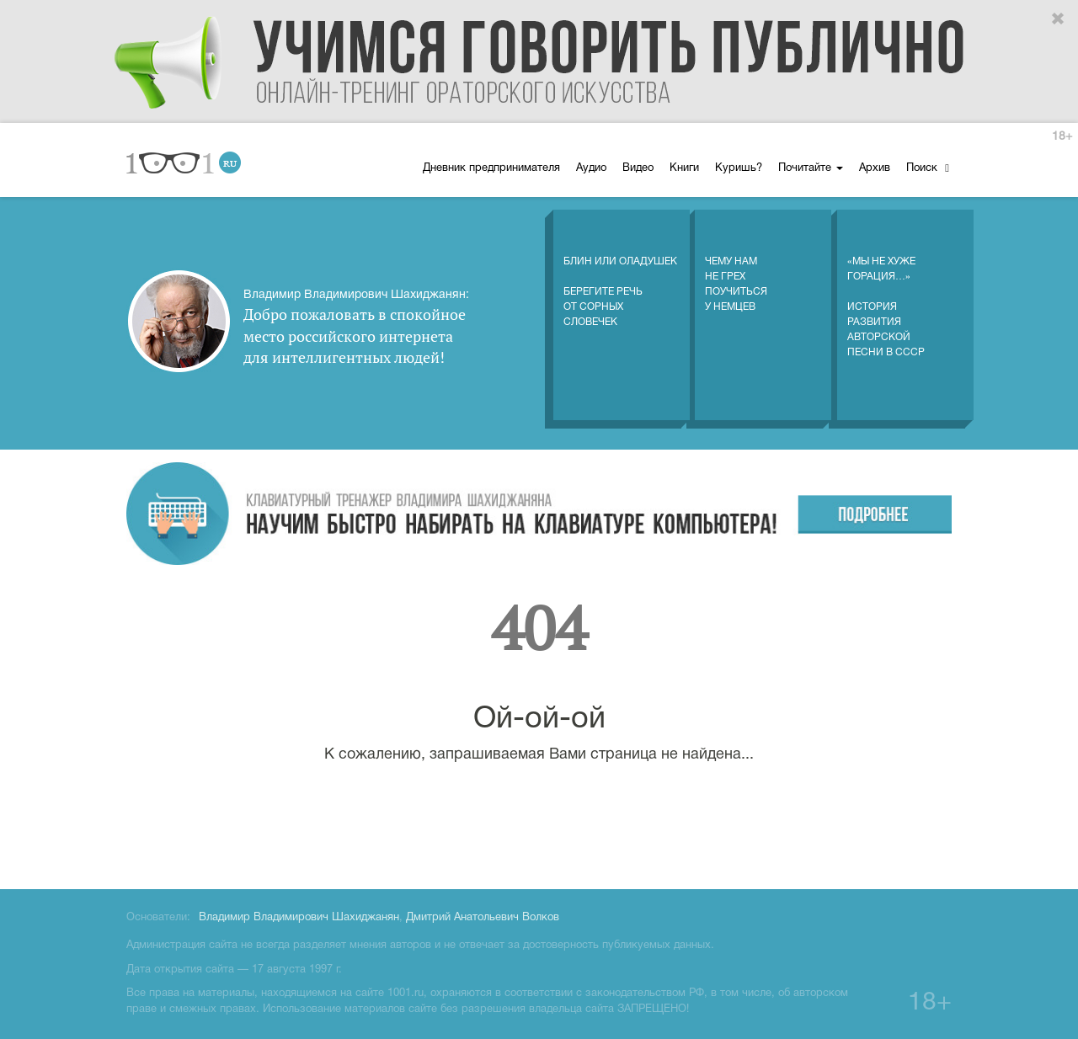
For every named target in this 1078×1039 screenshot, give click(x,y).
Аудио (591, 168)
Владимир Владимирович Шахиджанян (299, 918)
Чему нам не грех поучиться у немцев (736, 267)
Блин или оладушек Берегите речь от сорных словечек (620, 274)
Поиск (927, 168)
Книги (684, 168)
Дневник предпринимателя (491, 168)
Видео (638, 168)
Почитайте (810, 168)
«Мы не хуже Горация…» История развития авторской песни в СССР (886, 289)
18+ (1062, 136)
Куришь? (738, 168)
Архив (874, 168)
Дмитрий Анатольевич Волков (482, 918)
